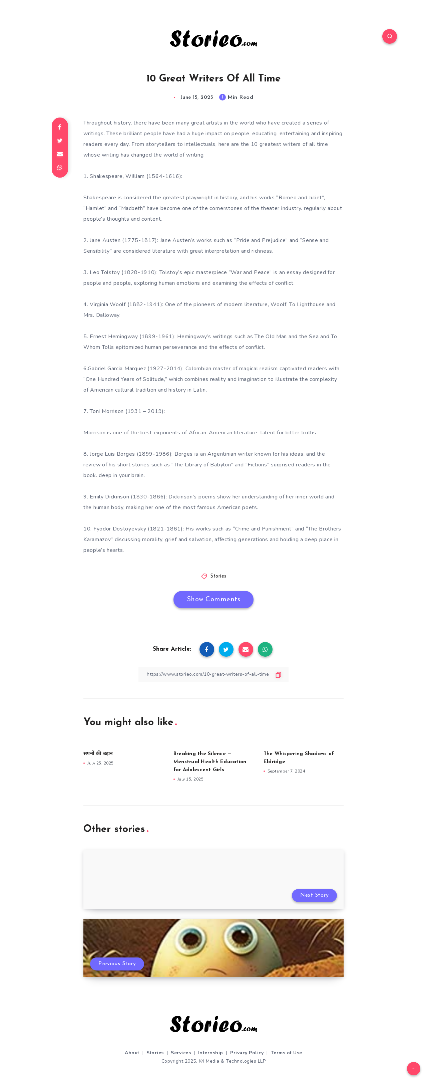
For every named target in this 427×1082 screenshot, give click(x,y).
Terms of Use (286, 1053)
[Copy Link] (213, 674)
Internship (210, 1053)
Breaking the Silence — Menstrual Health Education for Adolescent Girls (210, 762)
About (132, 1053)
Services (181, 1053)
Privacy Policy (247, 1053)
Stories (218, 576)
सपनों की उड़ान (97, 753)
